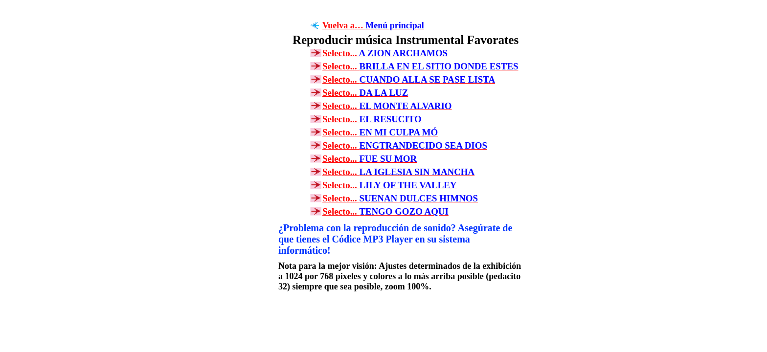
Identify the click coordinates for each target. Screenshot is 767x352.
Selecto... (385, 53)
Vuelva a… (373, 25)
